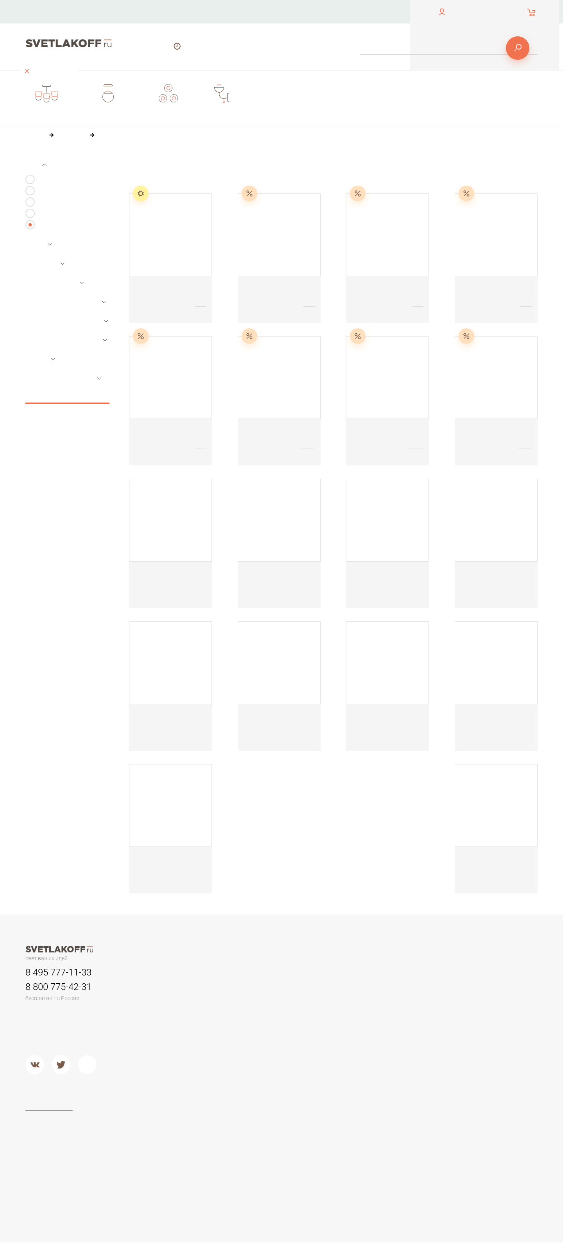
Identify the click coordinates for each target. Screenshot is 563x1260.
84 (209, 178)
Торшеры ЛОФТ (177, 1123)
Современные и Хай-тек (188, 1152)
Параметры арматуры (66, 340)
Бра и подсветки (58, 202)
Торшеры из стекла (181, 1172)
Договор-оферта (50, 1108)
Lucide (260, 1142)
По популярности (229, 164)
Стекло (356, 1029)
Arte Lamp (264, 1132)
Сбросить (67, 395)
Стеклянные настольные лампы (484, 1009)
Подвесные (171, 1059)
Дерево (357, 1019)
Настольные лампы (62, 213)
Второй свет (172, 1039)
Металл (261, 1059)
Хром (258, 1068)
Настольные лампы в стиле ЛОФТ (487, 1029)
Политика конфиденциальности (70, 1117)
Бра (351, 972)
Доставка (370, 11)
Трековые (265, 990)
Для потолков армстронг (284, 1000)
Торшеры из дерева (182, 1132)
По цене (183, 164)
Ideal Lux (263, 1123)
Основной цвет (55, 283)
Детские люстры (177, 1019)
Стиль (40, 359)
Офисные (455, 990)
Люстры (47, 179)
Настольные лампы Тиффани (481, 1000)
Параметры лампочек (65, 301)
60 (191, 178)
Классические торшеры (187, 1142)
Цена (38, 244)
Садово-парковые (276, 1019)
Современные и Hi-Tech (474, 1019)
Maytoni (261, 1113)
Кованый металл (368, 1039)
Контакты (197, 11)
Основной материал (63, 378)
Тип (35, 165)
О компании (257, 11)
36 (175, 178)
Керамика (360, 990)
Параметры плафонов (66, 321)
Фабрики (263, 1096)
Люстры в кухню (177, 1029)
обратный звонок (45, 17)
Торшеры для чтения (183, 1113)
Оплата (315, 11)
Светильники (54, 191)
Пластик (357, 1009)
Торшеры (167, 1096)
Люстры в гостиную (181, 1009)
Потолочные (172, 1049)
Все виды (49, 225)
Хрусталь (359, 1049)
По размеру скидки (290, 164)
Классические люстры (184, 1000)
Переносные (269, 1009)
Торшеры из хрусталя (184, 1162)
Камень (357, 1000)
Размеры (44, 264)
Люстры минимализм (183, 990)
